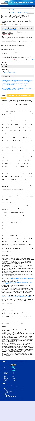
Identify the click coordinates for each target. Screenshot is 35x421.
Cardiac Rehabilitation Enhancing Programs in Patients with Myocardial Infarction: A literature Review (15, 84)
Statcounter (20, 361)
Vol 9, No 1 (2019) (11, 9)
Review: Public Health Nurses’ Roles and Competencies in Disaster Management (15, 78)
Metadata (3, 97)
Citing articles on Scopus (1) (21, 95)
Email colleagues (30, 59)
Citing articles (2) (11, 95)
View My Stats (24, 361)
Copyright (31, 95)
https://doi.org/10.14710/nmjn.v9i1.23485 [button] (12, 29)
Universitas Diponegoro (12, 398)
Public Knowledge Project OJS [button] (27, 398)
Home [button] (2, 9)
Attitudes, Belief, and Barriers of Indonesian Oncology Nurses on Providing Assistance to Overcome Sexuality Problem (16, 89)
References (4, 95)
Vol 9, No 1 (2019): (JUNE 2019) (9, 72)
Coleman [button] (16, 9)
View (19, 59)
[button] (1, 24)
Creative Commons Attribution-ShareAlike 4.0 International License (14, 389)
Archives (5, 9)
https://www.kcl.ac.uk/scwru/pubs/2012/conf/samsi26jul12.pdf (20, 278)
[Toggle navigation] (32, 6)
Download (23, 59)
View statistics (14, 361)
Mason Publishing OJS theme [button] (6, 399)
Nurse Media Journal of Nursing (13, 368)
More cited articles (29, 91)
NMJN (2, 6)
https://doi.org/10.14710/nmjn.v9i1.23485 (19, 12)
